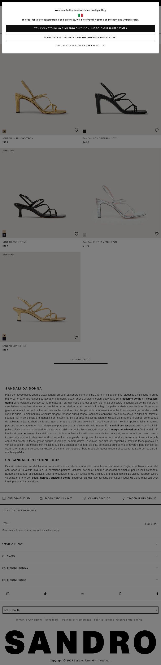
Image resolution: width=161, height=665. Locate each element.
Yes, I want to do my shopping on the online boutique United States (80, 28)
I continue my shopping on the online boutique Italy (80, 37)
